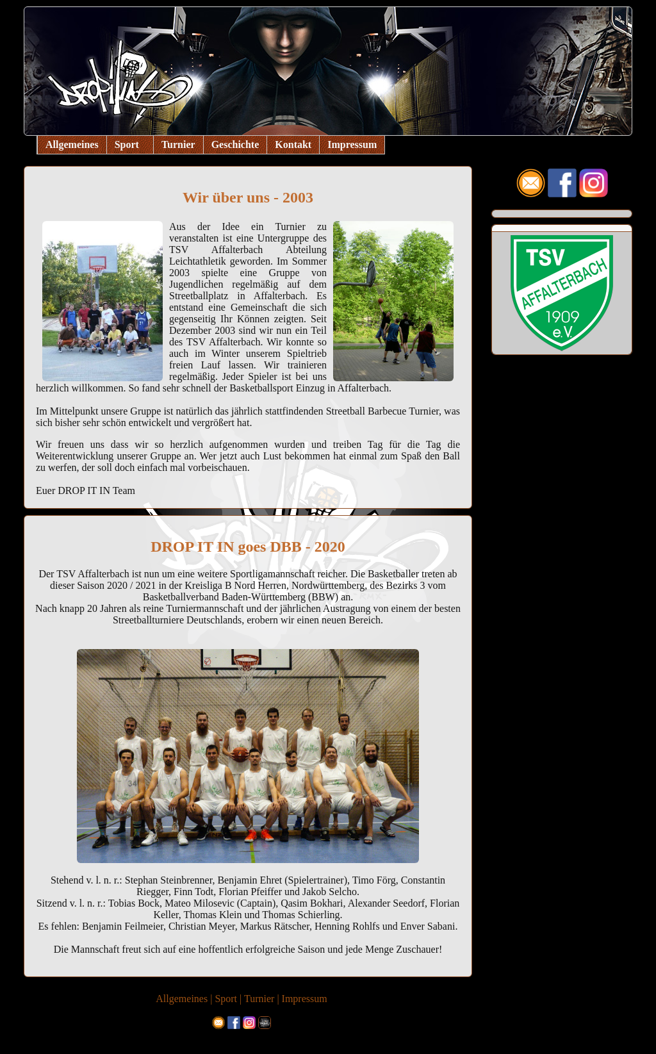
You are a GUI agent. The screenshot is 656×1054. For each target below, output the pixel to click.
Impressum (352, 144)
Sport (127, 144)
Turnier (178, 144)
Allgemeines (72, 144)
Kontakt (293, 144)
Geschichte (235, 144)
